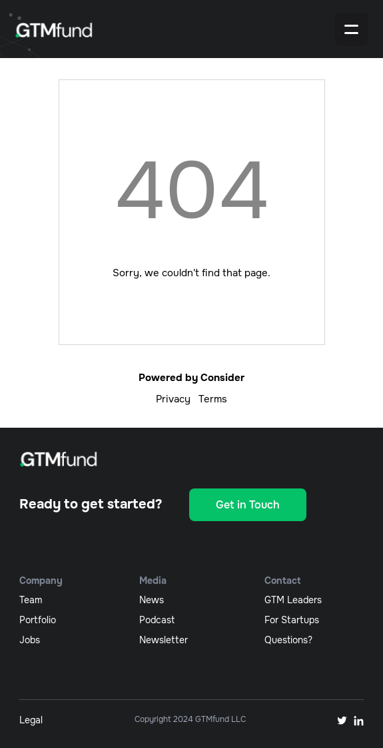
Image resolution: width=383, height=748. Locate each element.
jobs (29, 640)
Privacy (173, 399)
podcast (157, 620)
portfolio (37, 620)
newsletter (163, 640)
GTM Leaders (293, 600)
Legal (31, 720)
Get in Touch (248, 505)
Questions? (288, 640)
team (30, 600)
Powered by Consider (191, 377)
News (151, 600)
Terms (212, 399)
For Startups (291, 620)
